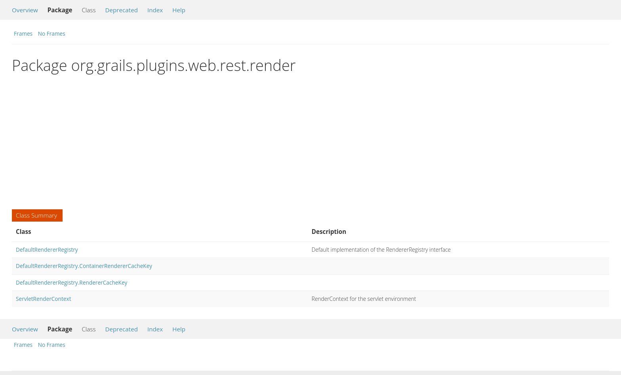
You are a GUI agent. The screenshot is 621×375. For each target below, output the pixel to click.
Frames (23, 33)
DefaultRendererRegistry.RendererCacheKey (71, 282)
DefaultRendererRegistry (47, 249)
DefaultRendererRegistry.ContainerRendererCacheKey (84, 266)
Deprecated (121, 10)
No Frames (51, 33)
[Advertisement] (249, 141)
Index (155, 10)
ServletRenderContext (43, 298)
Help (178, 10)
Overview (25, 10)
